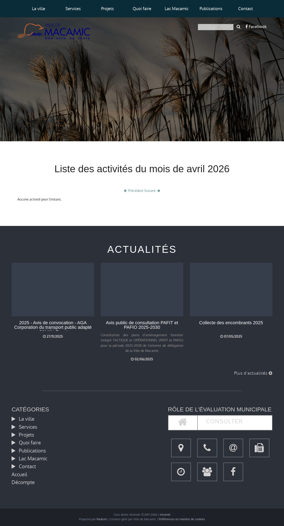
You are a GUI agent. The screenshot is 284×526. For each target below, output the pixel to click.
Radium (102, 519)
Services (73, 9)
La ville (38, 9)
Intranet (165, 515)
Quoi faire (142, 9)
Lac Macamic (176, 9)
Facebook (256, 27)
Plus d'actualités (253, 373)
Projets (107, 9)
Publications (211, 9)
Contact (245, 9)
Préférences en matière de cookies (182, 519)
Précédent (133, 190)
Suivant (152, 190)
